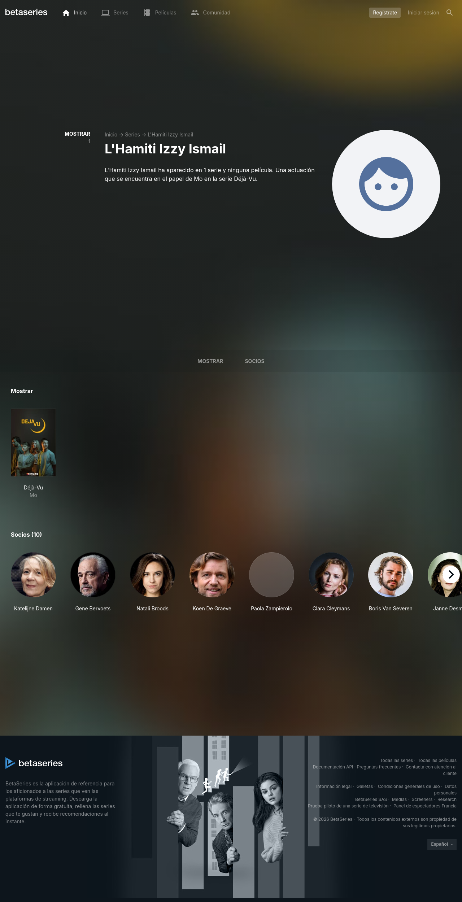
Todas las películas (437, 760)
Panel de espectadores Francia (425, 806)
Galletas (365, 786)
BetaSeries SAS (371, 799)
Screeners (422, 799)
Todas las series (396, 760)
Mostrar (210, 361)
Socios (254, 361)
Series (132, 134)
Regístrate (385, 12)
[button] (33, 582)
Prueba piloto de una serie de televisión (348, 806)
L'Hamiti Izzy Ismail (170, 134)
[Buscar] (450, 13)
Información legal (334, 786)
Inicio (111, 134)
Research (447, 799)
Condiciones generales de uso (409, 786)
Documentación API (333, 767)
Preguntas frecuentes (379, 767)
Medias (399, 799)
